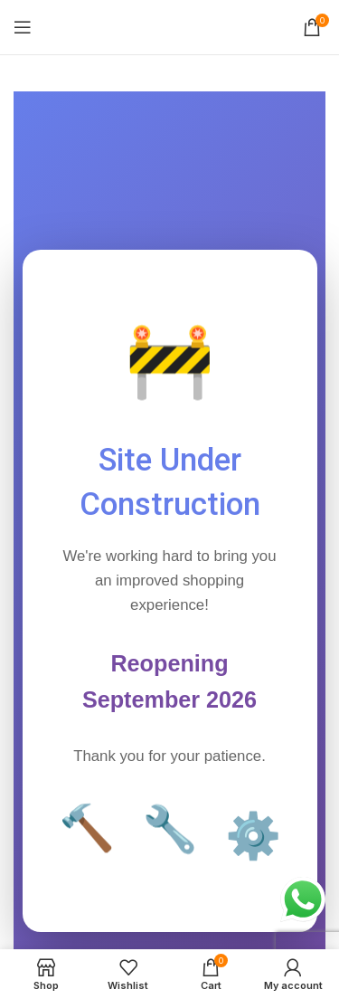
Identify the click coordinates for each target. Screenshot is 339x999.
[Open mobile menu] (23, 27)
